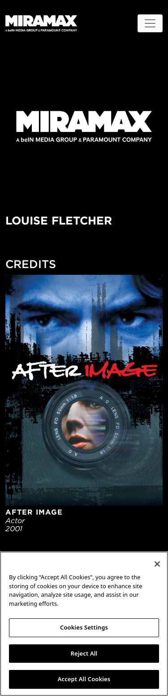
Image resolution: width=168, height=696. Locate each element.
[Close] (157, 564)
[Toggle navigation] (150, 23)
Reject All (84, 653)
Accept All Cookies (84, 679)
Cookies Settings (84, 627)
